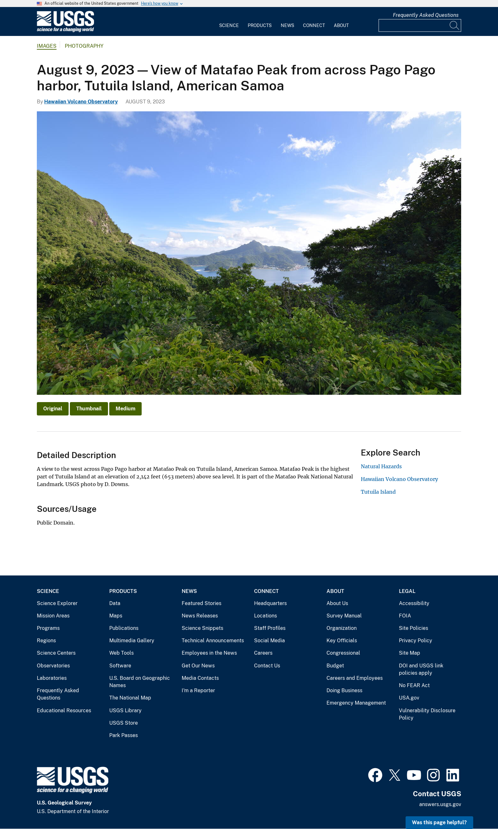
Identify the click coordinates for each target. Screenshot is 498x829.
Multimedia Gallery (131, 640)
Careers (263, 653)
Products (260, 25)
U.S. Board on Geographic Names (139, 682)
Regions (46, 640)
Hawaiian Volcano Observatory (81, 102)
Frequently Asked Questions (426, 15)
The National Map (130, 698)
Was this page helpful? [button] (439, 822)
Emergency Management (356, 703)
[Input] (420, 25)
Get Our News (198, 666)
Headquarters (270, 603)
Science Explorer (57, 603)
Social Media (269, 640)
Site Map (409, 653)
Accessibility (414, 603)
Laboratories (52, 678)
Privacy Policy (415, 640)
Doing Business (344, 690)
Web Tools (121, 653)
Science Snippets (202, 628)
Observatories (53, 666)
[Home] (65, 31)
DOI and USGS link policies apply (421, 669)
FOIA (405, 616)
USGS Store (123, 723)
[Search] (454, 25)
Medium (125, 409)
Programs (48, 628)
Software (120, 666)
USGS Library (125, 710)
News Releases (200, 616)
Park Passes (123, 735)
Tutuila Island (378, 492)
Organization (341, 628)
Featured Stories (201, 603)
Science (229, 25)
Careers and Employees (354, 678)
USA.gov (409, 698)
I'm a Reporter (198, 690)
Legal (407, 591)
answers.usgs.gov (440, 804)
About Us (337, 603)
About (341, 25)
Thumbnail (89, 409)
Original (52, 409)
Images (47, 46)
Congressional (343, 653)
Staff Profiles (270, 628)
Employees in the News (209, 653)
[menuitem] (229, 21)
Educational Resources (64, 710)
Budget (335, 666)
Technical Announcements (213, 640)
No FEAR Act (414, 685)
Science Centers (56, 653)
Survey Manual (344, 616)
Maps (115, 616)
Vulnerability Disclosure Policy (427, 714)
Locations (265, 616)
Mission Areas (53, 616)
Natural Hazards (381, 466)
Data (114, 603)
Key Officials (341, 640)
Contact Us (267, 666)
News (287, 25)
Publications (123, 628)
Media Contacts (200, 678)
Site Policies (413, 628)
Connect (314, 25)
